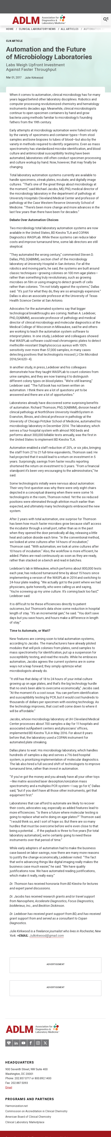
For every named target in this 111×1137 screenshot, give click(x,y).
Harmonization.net (16, 1106)
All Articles (69, 29)
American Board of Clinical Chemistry (28, 1116)
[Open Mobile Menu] (106, 19)
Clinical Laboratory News (37, 29)
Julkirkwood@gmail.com (46, 935)
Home (10, 29)
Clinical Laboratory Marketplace (24, 1122)
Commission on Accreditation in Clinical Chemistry (36, 1111)
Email (8, 1087)
